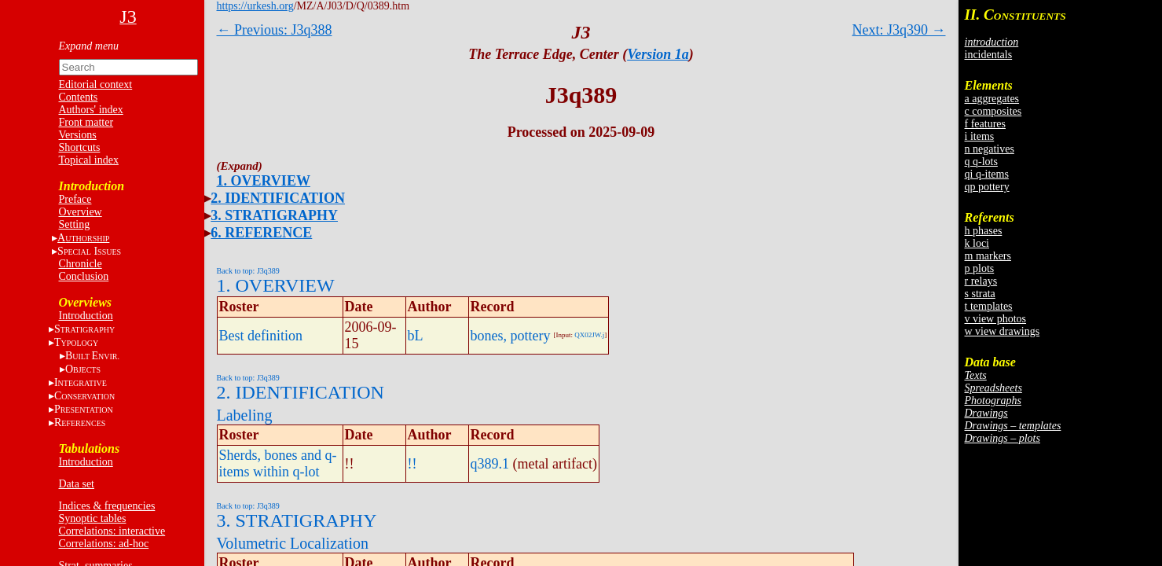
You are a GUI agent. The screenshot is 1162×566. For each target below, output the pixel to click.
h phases (984, 231)
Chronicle (80, 264)
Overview (80, 212)
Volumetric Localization (292, 543)
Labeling (245, 415)
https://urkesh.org (255, 6)
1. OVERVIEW (263, 181)
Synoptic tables (92, 518)
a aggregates (992, 99)
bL (415, 336)
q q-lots (981, 161)
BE (92, 356)
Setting (74, 224)
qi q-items (987, 174)
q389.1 (490, 464)
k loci (977, 243)
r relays (981, 281)
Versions (78, 135)
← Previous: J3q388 (274, 30)
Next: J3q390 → (899, 30)
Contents (78, 97)
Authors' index (91, 110)
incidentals (989, 55)
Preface (75, 199)
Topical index (89, 160)
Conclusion (84, 276)
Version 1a (658, 54)
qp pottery (987, 187)
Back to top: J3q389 (248, 270)
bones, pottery (511, 336)
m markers (988, 256)
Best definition (261, 336)
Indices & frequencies (107, 506)
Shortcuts (80, 147)
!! (412, 464)
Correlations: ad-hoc (104, 543)
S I (89, 251)
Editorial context (96, 84)
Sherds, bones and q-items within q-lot (278, 463)
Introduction (86, 316)
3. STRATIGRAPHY (274, 215)
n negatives (989, 149)
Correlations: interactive (112, 531)
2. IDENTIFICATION (278, 198)
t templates (989, 306)
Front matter (86, 122)
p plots (980, 268)
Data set (76, 484)
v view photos (996, 319)
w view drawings (1002, 331)
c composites (993, 111)
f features (985, 124)
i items (980, 136)
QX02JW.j (589, 335)
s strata (980, 294)
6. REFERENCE (261, 233)
